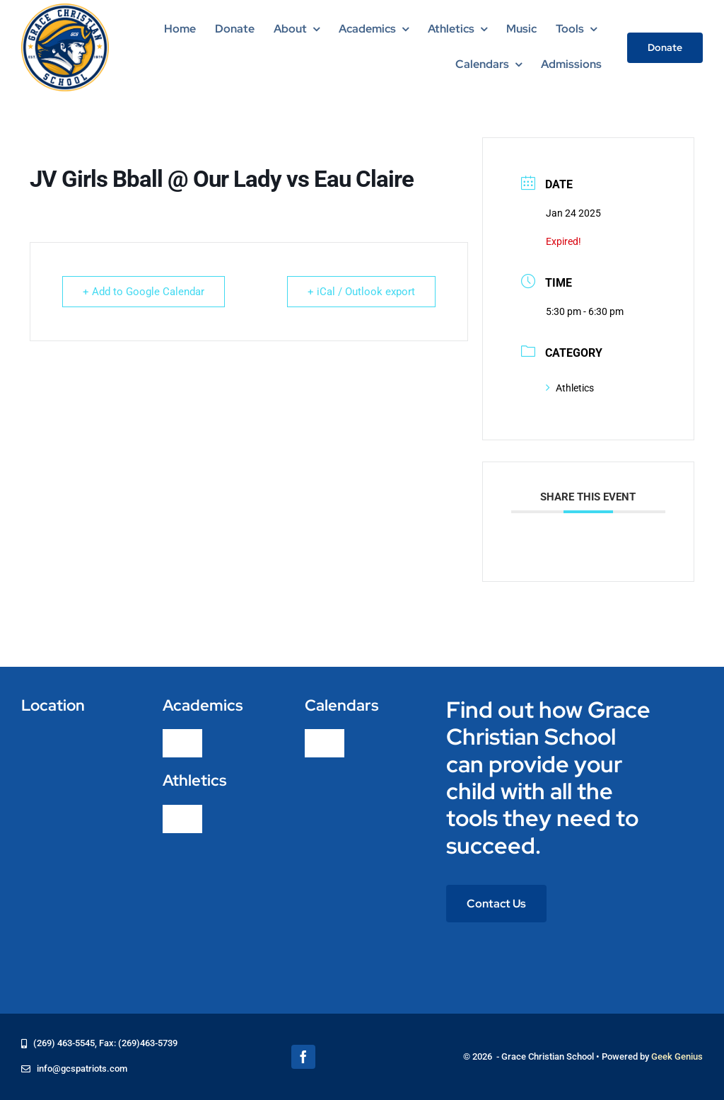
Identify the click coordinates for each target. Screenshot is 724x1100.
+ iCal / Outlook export (361, 291)
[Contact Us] (496, 903)
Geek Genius (677, 1056)
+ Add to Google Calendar (143, 291)
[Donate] (665, 48)
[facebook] (303, 1057)
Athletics (570, 388)
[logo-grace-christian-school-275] (65, 9)
